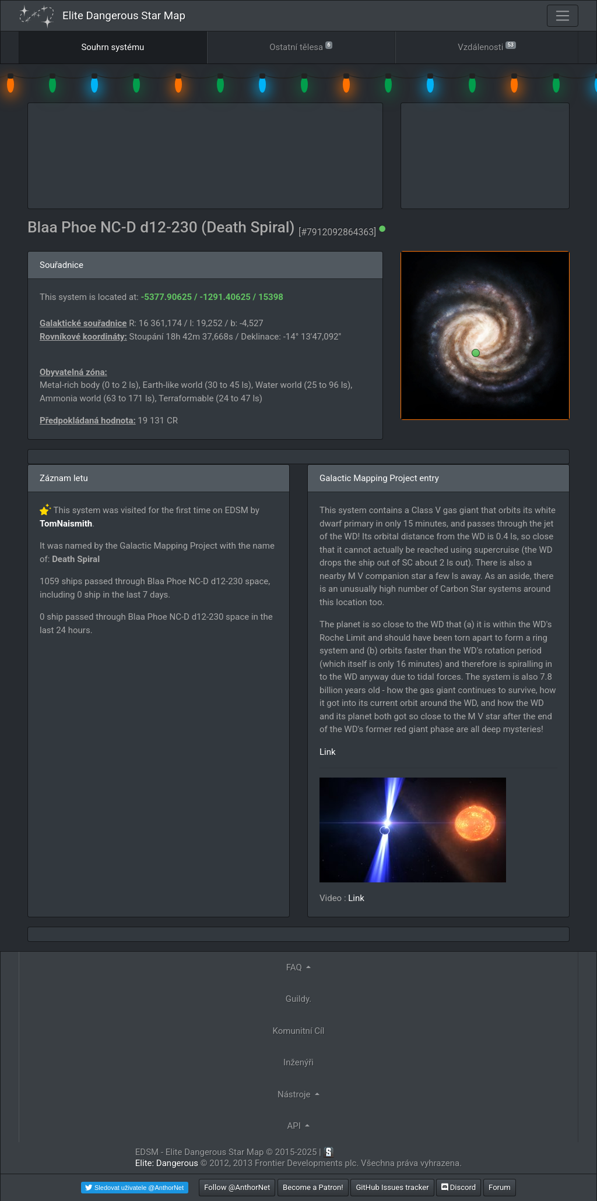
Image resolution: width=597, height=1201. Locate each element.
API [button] (295, 1126)
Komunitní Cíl (299, 1031)
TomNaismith (66, 523)
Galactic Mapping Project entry (379, 478)
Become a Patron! (313, 1187)
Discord (458, 1187)
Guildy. (299, 999)
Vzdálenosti (486, 46)
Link (327, 752)
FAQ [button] (295, 967)
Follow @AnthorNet (237, 1187)
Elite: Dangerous (166, 1163)
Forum (500, 1187)
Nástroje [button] (295, 1094)
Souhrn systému (112, 47)
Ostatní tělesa (300, 46)
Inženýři (298, 1062)
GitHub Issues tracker (392, 1187)
